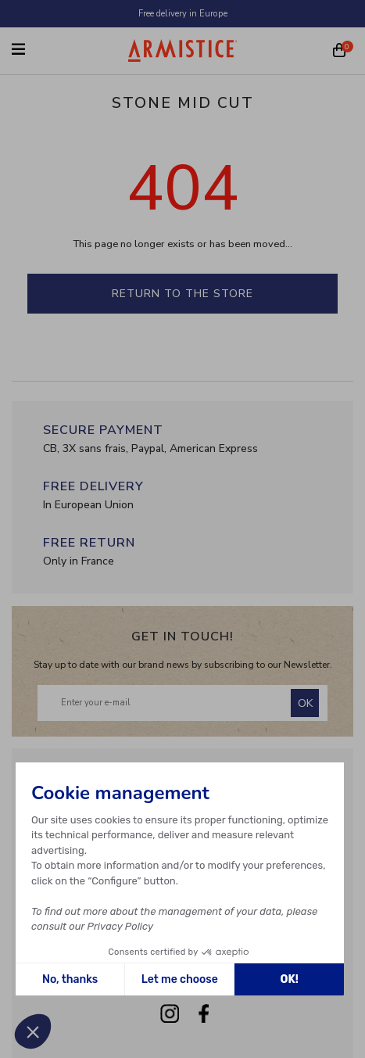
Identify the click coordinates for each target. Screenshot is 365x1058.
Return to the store (182, 293)
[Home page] (183, 50)
